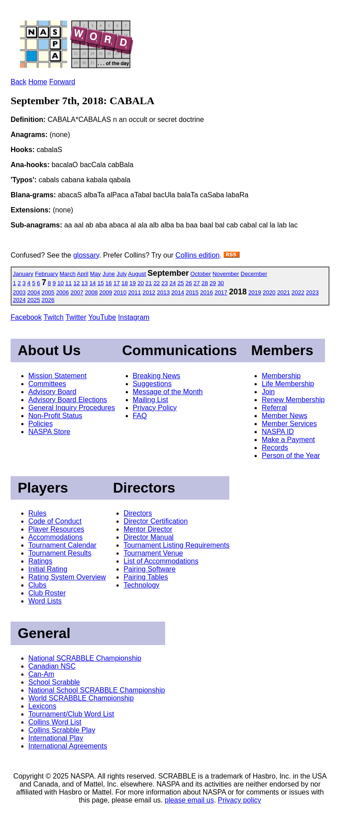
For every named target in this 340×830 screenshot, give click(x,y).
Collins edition (197, 255)
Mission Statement (57, 376)
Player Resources (56, 529)
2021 (283, 292)
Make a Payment (288, 439)
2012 (149, 292)
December (254, 273)
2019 (254, 292)
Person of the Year (291, 455)
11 (69, 283)
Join (268, 391)
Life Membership (288, 384)
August (137, 273)
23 (165, 283)
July (121, 273)
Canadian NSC (52, 666)
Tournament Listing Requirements (176, 545)
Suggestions (152, 384)
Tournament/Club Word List (71, 714)
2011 (134, 292)
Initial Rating (47, 569)
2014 (177, 292)
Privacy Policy (155, 407)
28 (204, 283)
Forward (62, 82)
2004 (33, 292)
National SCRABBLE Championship (84, 658)
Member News (284, 415)
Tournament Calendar (62, 545)
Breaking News (157, 376)
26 (188, 283)
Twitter (76, 317)
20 (140, 283)
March (68, 273)
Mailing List (150, 399)
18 (124, 283)
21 (149, 283)
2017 (221, 292)
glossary (86, 255)
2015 (192, 292)
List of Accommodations (161, 561)
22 (157, 283)
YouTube (102, 317)
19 (132, 283)
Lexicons (42, 706)
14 (92, 283)
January (23, 273)
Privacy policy (239, 800)
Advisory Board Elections (67, 399)
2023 (312, 292)
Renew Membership (293, 399)
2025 (33, 300)
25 (181, 283)
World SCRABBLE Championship (81, 698)
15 (100, 283)
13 (84, 283)
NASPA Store (49, 431)
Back (19, 82)
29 (212, 283)
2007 (76, 292)
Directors (138, 513)
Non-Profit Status (55, 415)
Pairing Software (149, 569)
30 (220, 283)
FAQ (140, 415)
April (83, 273)
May (95, 273)
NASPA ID (278, 431)
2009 (105, 292)
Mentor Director (148, 529)
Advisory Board (52, 391)
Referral (274, 407)
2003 (19, 292)
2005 (48, 292)
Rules (37, 513)
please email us (189, 800)
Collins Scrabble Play (61, 730)
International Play (55, 738)
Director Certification (156, 521)
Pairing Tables (146, 577)
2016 (206, 292)
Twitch (53, 317)
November (225, 273)
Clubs (37, 585)
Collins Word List (54, 722)
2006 (62, 292)
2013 (163, 292)
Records (275, 447)
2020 (269, 292)
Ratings (40, 561)
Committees (47, 384)
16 (108, 283)
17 (116, 283)
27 (196, 283)
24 (173, 283)
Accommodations (55, 537)
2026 (48, 300)
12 (76, 283)
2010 (120, 292)
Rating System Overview (67, 577)
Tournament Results (59, 553)
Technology (141, 585)
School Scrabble (54, 682)
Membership (281, 376)
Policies (40, 423)
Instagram (134, 317)
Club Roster (47, 593)
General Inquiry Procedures (71, 407)
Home (37, 82)
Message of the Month (168, 391)
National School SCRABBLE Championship (96, 690)
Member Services (289, 423)
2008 (91, 292)
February (46, 273)
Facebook (26, 317)
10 (61, 283)
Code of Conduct (54, 521)
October (200, 273)
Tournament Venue (153, 553)
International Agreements (67, 746)
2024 (19, 300)
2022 (298, 292)
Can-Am (41, 674)
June (108, 273)
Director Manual (149, 537)
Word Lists (45, 601)
